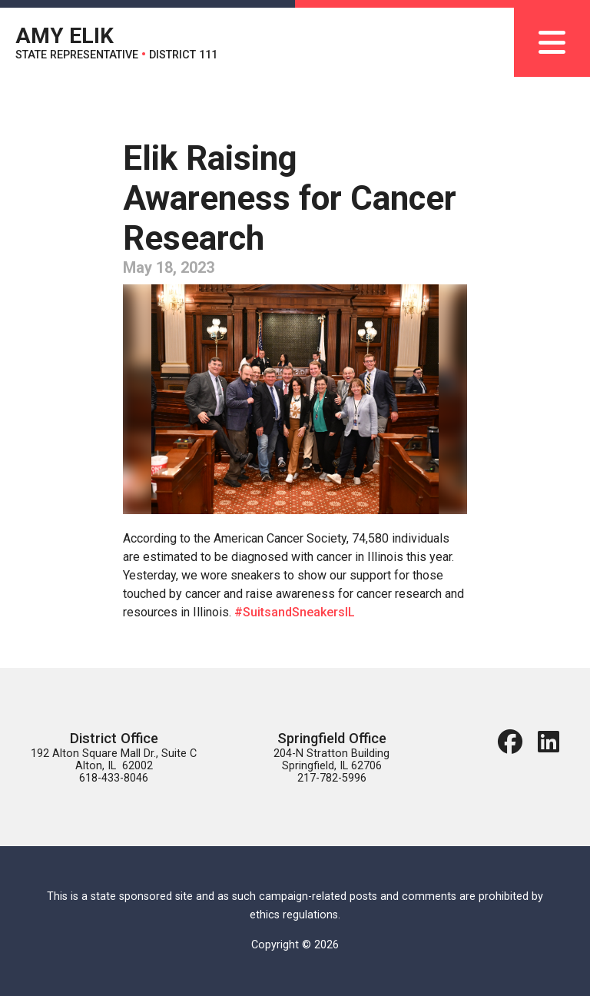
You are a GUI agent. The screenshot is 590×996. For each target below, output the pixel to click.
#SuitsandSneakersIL (294, 612)
